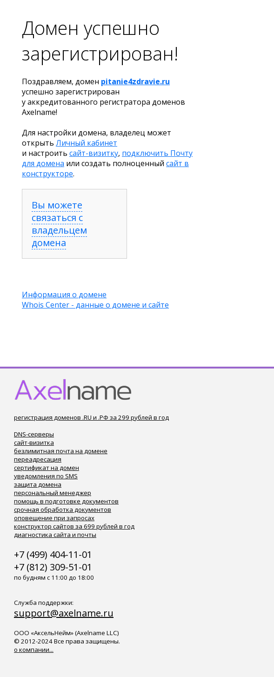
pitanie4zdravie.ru (135, 81)
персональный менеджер (52, 493)
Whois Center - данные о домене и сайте (95, 305)
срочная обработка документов (62, 509)
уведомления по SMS (46, 476)
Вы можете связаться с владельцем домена (59, 224)
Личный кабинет (86, 143)
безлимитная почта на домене (60, 451)
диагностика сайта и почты (55, 534)
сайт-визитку (93, 153)
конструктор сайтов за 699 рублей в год (74, 526)
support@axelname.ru (64, 613)
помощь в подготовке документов (66, 501)
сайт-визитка (34, 442)
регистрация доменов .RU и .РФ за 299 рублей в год (91, 417)
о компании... (33, 649)
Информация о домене (64, 294)
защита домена (37, 484)
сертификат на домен (46, 467)
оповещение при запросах (54, 518)
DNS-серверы (34, 434)
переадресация (37, 459)
